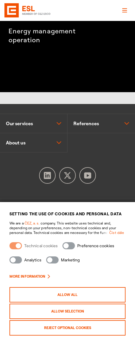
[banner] (12, 10)
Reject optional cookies (67, 328)
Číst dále (116, 232)
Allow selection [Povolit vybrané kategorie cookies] (67, 311)
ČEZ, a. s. (32, 223)
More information (29, 276)
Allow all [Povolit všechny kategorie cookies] (67, 294)
